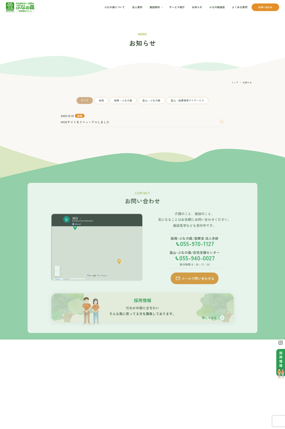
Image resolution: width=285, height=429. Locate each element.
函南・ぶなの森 (123, 100)
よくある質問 (239, 7)
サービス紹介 (177, 7)
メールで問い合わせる (194, 284)
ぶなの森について (114, 7)
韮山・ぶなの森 (151, 100)
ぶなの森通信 (217, 7)
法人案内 (137, 7)
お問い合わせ (265, 7)
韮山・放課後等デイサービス (187, 100)
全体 (101, 100)
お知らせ (197, 7)
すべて (85, 100)
